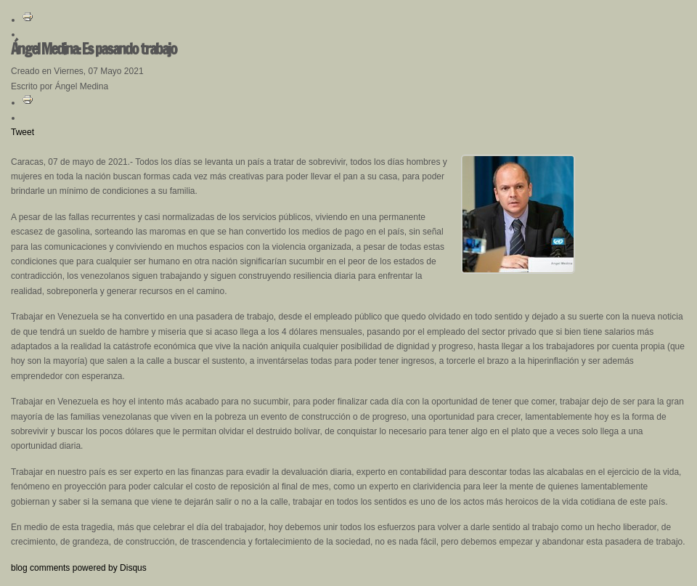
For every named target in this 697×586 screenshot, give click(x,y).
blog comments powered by (79, 568)
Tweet (22, 132)
